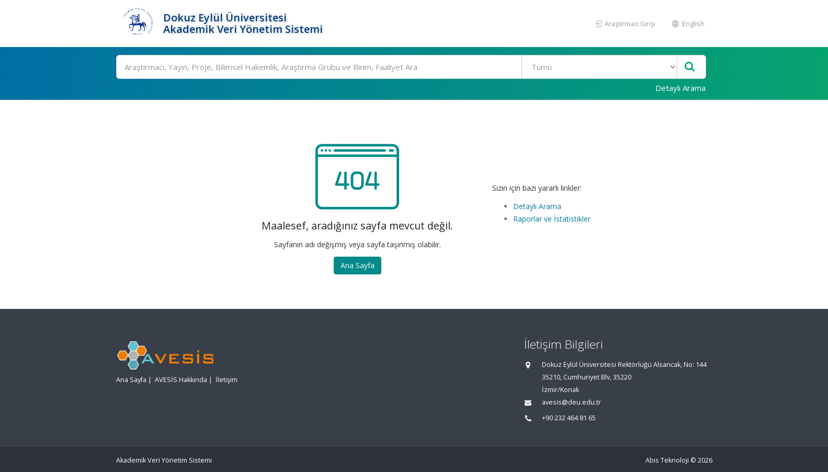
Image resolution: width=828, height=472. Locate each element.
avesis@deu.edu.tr (571, 402)
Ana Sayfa (358, 265)
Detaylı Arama (680, 88)
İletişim (226, 379)
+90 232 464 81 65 (569, 417)
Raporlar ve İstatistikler (552, 219)
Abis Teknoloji (667, 460)
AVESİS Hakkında (181, 379)
